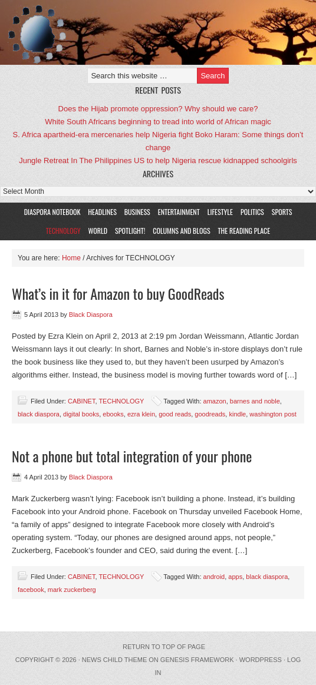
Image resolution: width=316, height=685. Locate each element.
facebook (31, 589)
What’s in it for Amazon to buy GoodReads (118, 293)
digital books (81, 414)
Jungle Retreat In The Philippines (75, 160)
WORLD (96, 231)
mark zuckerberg (72, 589)
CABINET (81, 401)
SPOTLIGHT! (128, 231)
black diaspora (39, 414)
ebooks (113, 414)
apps (235, 576)
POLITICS (252, 212)
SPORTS (282, 212)
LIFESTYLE (219, 212)
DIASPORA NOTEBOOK (52, 212)
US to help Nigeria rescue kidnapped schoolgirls (215, 160)
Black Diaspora (137, 32)
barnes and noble (255, 401)
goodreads (210, 414)
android (214, 576)
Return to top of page (164, 646)
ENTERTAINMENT (179, 212)
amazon (214, 401)
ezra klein (141, 414)
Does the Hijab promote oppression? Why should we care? (158, 108)
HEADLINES (102, 212)
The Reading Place (244, 231)
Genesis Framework (197, 659)
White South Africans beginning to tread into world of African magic (158, 121)
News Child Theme (114, 659)
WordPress (260, 659)
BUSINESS (137, 212)
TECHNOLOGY (63, 231)
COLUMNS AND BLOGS (181, 231)
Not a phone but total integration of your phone (132, 455)
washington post (273, 414)
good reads (175, 414)
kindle (237, 414)
